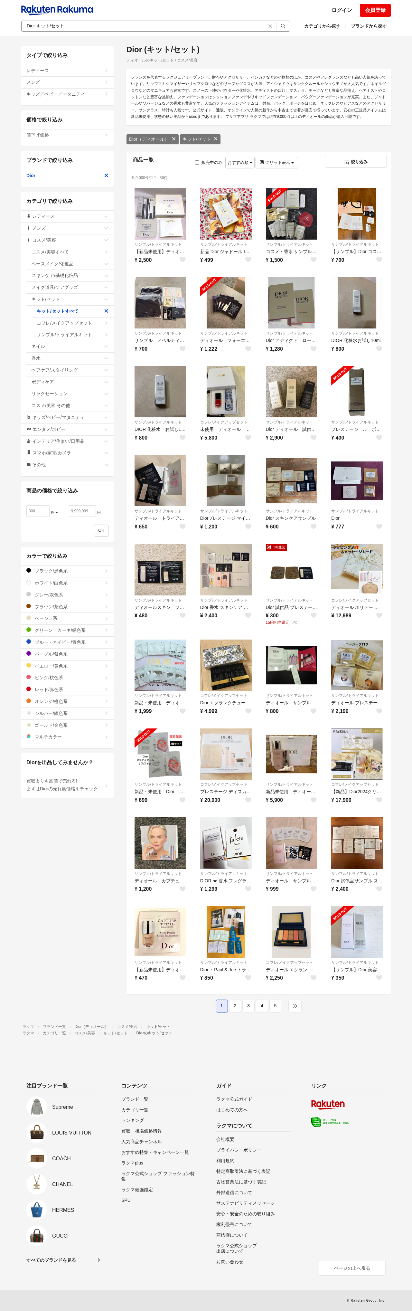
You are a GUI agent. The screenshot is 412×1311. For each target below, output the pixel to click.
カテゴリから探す (322, 26)
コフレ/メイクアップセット (224, 422)
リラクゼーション (70, 393)
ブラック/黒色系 (67, 571)
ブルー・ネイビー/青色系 (67, 642)
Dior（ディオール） (152, 139)
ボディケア (70, 382)
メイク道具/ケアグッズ (70, 287)
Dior (67, 175)
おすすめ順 (240, 162)
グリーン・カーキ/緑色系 (67, 630)
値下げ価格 (67, 135)
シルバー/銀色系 (67, 713)
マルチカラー (67, 736)
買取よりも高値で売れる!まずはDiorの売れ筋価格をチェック (67, 784)
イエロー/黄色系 (67, 666)
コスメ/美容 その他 (70, 405)
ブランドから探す (369, 26)
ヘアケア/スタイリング (70, 370)
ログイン (342, 10)
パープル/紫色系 (67, 654)
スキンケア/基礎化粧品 (70, 275)
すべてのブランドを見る (51, 1260)
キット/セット (200, 139)
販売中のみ (208, 162)
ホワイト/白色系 (67, 582)
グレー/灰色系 (67, 594)
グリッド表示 (277, 162)
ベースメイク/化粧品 (70, 263)
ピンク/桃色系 (67, 677)
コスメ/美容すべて (70, 251)
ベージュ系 (67, 618)
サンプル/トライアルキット (158, 244)
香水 (70, 358)
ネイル (70, 346)
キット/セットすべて (72, 311)
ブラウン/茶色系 (67, 606)
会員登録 (375, 10)
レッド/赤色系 (67, 689)
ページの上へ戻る (352, 1268)
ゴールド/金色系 (67, 725)
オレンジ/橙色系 (67, 701)
